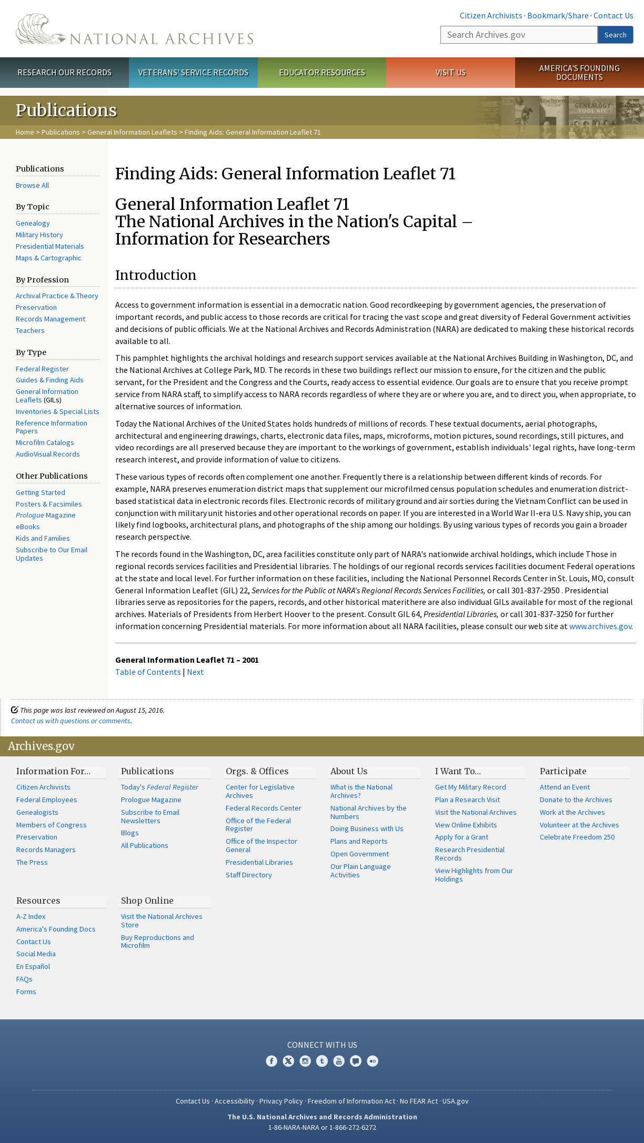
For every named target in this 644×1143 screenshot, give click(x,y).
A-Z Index (30, 916)
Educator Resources (322, 72)
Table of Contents (148, 671)
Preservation (36, 307)
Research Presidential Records (470, 854)
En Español (33, 966)
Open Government (359, 853)
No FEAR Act (419, 1101)
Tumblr (322, 1061)
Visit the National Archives (476, 812)
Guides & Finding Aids (50, 380)
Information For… (53, 771)
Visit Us (451, 72)
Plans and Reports (359, 841)
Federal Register (42, 368)
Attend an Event (565, 787)
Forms (26, 991)
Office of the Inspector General (261, 845)
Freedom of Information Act (351, 1101)
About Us (349, 771)
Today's (159, 787)
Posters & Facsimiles (49, 504)
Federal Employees (46, 799)
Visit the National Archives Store (162, 920)
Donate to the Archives (576, 799)
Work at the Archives (572, 812)
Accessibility (235, 1101)
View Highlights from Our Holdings (474, 875)
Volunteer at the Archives (579, 825)
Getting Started (40, 492)
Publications (61, 132)
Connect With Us (322, 1044)
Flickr (372, 1061)
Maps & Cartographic (49, 257)
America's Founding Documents (579, 72)
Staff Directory (249, 874)
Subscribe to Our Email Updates (51, 554)
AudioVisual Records (48, 454)
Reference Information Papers (51, 427)
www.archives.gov (600, 626)
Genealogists (37, 812)
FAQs (24, 979)
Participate (563, 771)
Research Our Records (64, 72)
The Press (32, 862)
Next (195, 671)
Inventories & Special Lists (57, 411)
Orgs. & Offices (257, 771)
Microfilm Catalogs (45, 442)
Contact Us (613, 15)
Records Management (50, 318)
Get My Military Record (470, 787)
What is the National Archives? (361, 791)
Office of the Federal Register (258, 825)
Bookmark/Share (558, 15)
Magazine (46, 515)
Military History (39, 234)
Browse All (32, 185)
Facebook (271, 1061)
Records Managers (46, 849)
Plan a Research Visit (467, 799)
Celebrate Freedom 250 (577, 837)
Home (25, 132)
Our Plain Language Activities (360, 870)
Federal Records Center (263, 808)
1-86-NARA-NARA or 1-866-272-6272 (322, 1127)
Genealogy (33, 223)
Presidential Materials (50, 246)
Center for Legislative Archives (260, 791)
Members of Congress (51, 825)
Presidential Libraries (259, 862)
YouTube (339, 1061)
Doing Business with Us (367, 828)
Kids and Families (43, 538)
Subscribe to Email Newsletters (150, 816)
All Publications (144, 845)
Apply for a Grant (461, 837)
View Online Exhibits (466, 825)
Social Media (36, 953)
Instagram (305, 1061)
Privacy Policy (281, 1101)
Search (616, 34)
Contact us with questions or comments (70, 720)
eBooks (28, 526)
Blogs (130, 832)
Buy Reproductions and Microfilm (157, 941)
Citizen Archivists (491, 15)
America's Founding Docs (56, 929)
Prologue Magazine (151, 799)
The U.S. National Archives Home (134, 28)
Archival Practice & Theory (57, 295)
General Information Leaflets (132, 132)
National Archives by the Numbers (368, 812)
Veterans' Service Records (193, 72)
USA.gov (455, 1101)
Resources (38, 900)
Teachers (30, 330)
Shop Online (147, 900)
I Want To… (458, 771)
